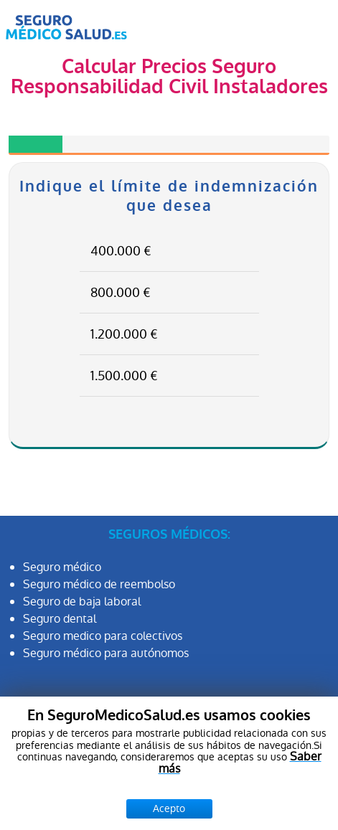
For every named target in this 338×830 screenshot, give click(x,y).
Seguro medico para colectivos (102, 636)
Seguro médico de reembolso (99, 584)
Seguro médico (62, 567)
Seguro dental (59, 618)
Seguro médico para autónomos (106, 653)
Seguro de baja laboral (82, 601)
